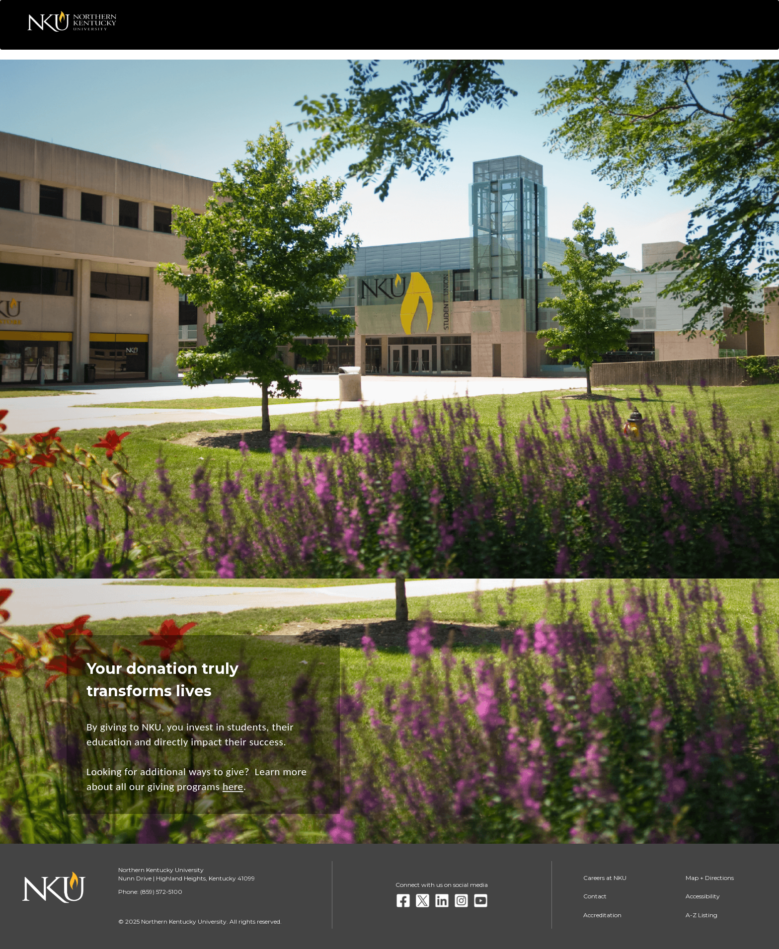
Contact (595, 896)
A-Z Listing (701, 915)
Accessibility (703, 896)
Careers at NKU (604, 877)
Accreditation (602, 915)
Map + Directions (710, 877)
